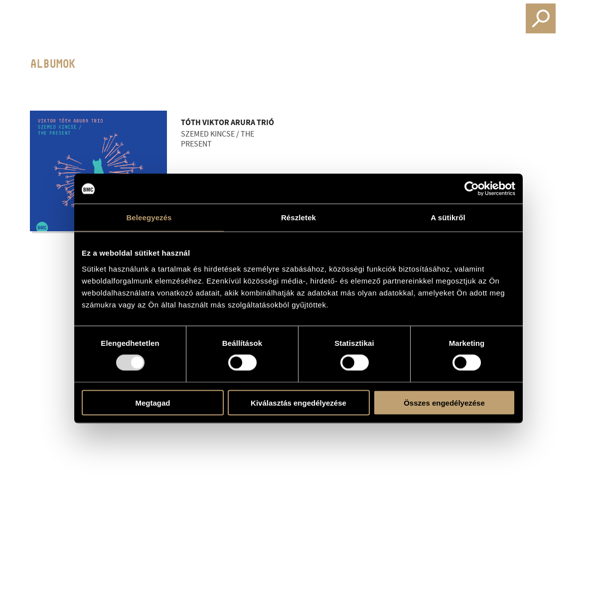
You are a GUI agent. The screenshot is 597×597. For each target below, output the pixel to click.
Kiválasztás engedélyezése (298, 402)
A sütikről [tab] (448, 217)
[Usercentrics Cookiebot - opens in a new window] (471, 188)
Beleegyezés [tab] (148, 217)
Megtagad (152, 402)
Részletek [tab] (298, 217)
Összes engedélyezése (444, 402)
